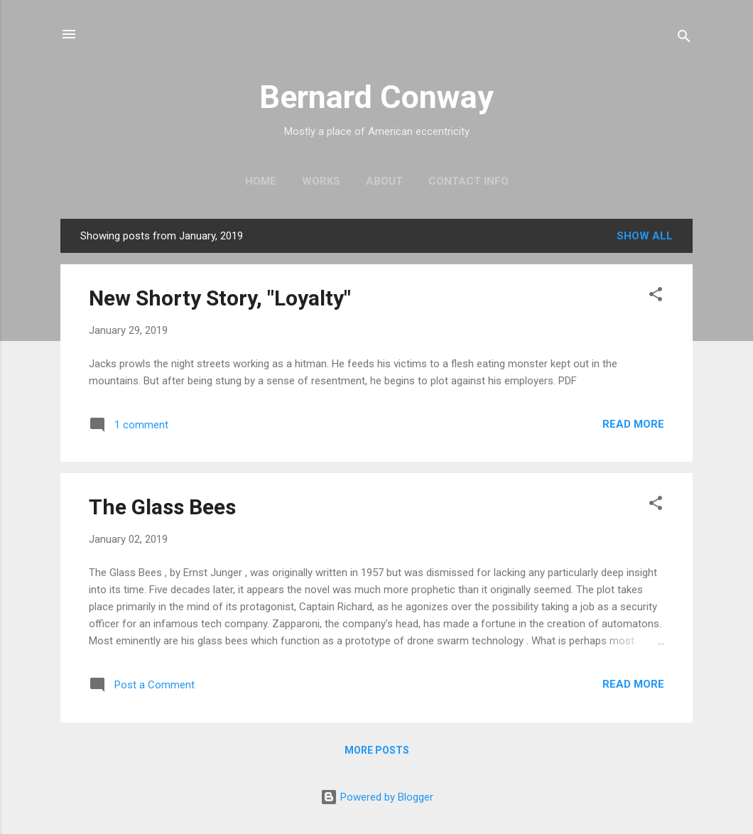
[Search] (684, 38)
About (384, 181)
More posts (377, 750)
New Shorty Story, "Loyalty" (220, 298)
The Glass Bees (162, 506)
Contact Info (468, 181)
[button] (655, 297)
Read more (633, 424)
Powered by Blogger (376, 797)
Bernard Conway (376, 97)
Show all (645, 235)
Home (260, 181)
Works (321, 181)
